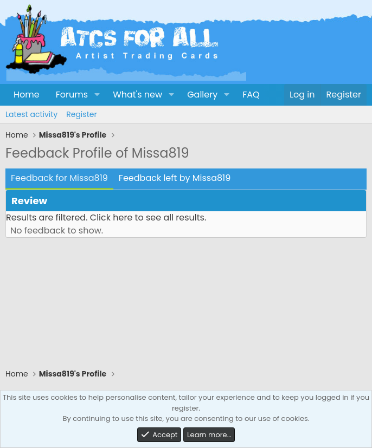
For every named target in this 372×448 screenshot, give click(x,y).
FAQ (250, 94)
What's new (137, 94)
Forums (72, 94)
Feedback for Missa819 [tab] (59, 178)
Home (27, 94)
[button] (97, 95)
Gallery (202, 94)
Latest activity (31, 114)
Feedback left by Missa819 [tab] (174, 178)
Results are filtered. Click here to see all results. (106, 217)
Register (81, 114)
